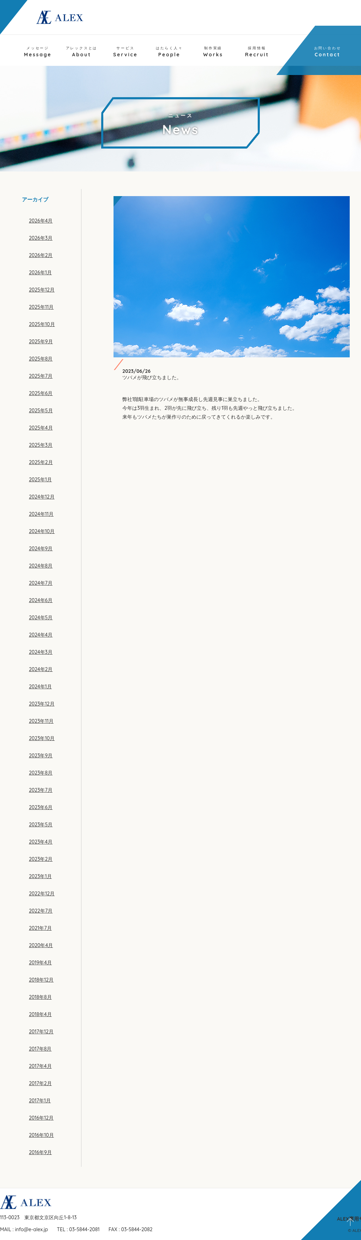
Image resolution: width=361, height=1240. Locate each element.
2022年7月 (41, 911)
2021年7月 (40, 928)
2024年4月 (41, 635)
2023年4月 (41, 842)
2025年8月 (41, 359)
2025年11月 (41, 307)
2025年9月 (41, 341)
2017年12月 (41, 1031)
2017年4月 (40, 1066)
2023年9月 (41, 755)
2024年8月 (41, 566)
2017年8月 (40, 1049)
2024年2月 (41, 669)
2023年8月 (41, 773)
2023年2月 (41, 859)
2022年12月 (42, 893)
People (169, 52)
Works (213, 52)
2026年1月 (40, 272)
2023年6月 (41, 807)
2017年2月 (40, 1083)
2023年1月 (40, 876)
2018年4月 (40, 1014)
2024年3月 (41, 652)
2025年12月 (42, 290)
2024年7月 (41, 583)
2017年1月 (40, 1100)
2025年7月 (41, 376)
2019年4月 (40, 962)
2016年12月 (41, 1118)
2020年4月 (41, 945)
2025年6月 (41, 393)
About (82, 52)
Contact (327, 52)
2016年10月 (41, 1135)
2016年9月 (40, 1152)
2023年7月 (41, 790)
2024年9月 (41, 548)
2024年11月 (41, 514)
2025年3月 (41, 445)
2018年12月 (41, 980)
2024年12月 (42, 497)
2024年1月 (40, 686)
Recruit (257, 52)
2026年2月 (41, 255)
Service (125, 52)
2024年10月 (42, 531)
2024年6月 (41, 600)
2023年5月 (41, 824)
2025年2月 (41, 462)
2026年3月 (41, 238)
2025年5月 (41, 410)
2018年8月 (40, 997)
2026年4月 (41, 221)
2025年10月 (42, 324)
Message (38, 52)
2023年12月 (42, 704)
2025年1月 (40, 479)
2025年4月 (41, 428)
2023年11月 (41, 721)
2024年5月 (41, 617)
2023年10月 (42, 738)
